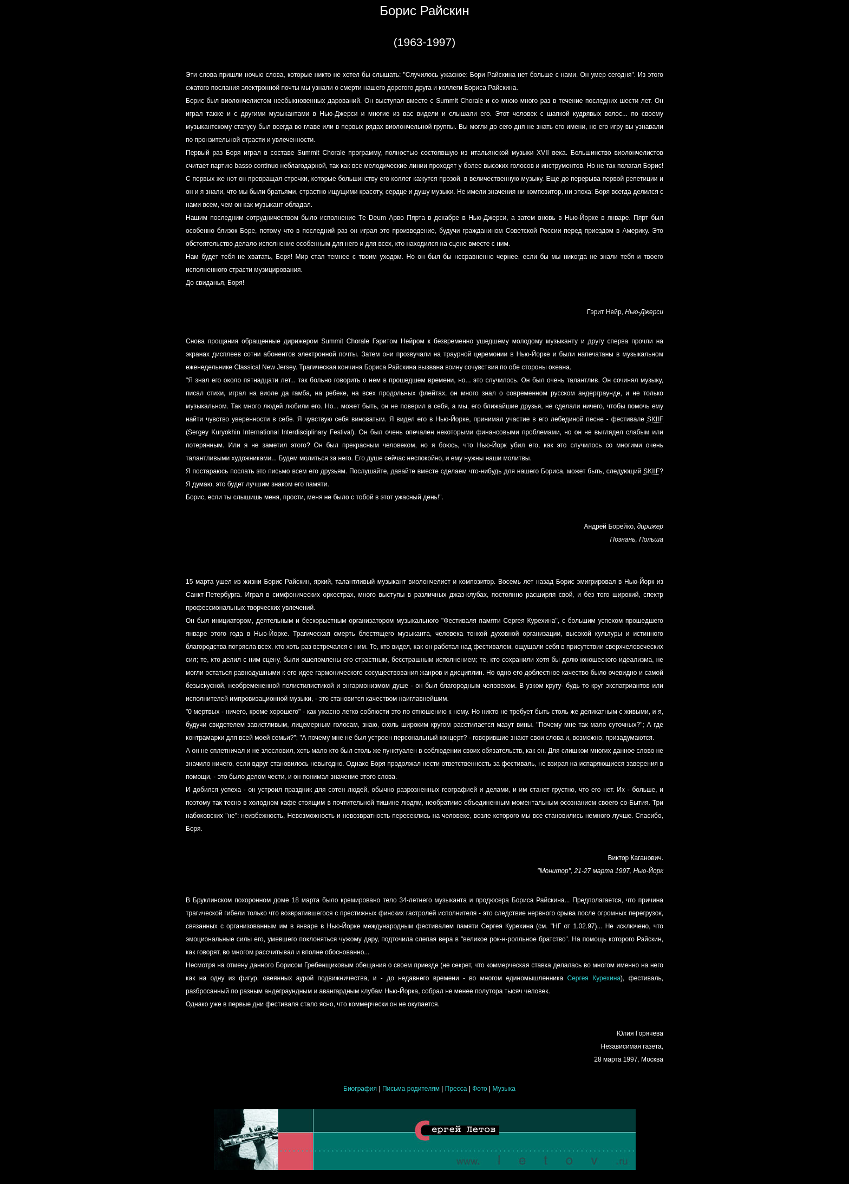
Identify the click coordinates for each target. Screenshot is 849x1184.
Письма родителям (411, 1088)
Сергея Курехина (594, 978)
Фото (479, 1088)
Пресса (456, 1088)
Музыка (504, 1088)
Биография (360, 1088)
